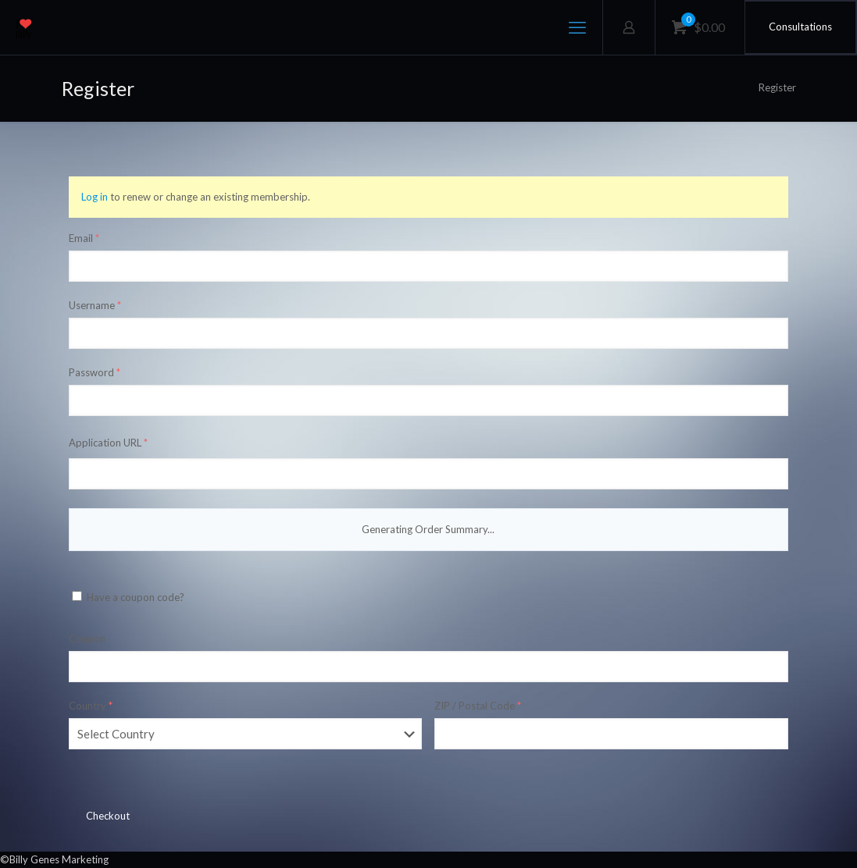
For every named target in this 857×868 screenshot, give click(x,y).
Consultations (800, 26)
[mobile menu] (577, 27)
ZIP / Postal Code (477, 705)
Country (90, 705)
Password (94, 372)
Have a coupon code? (128, 597)
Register (777, 87)
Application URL (108, 442)
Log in (94, 196)
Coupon (87, 638)
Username (95, 305)
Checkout (108, 815)
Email (84, 238)
